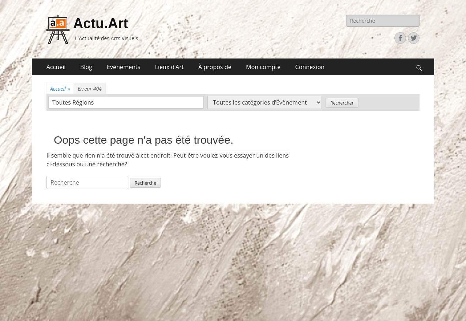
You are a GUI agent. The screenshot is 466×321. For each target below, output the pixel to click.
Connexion (309, 67)
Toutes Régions (73, 102)
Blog (86, 67)
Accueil (55, 67)
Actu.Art (100, 23)
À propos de (214, 67)
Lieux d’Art (169, 67)
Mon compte (263, 67)
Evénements (123, 67)
